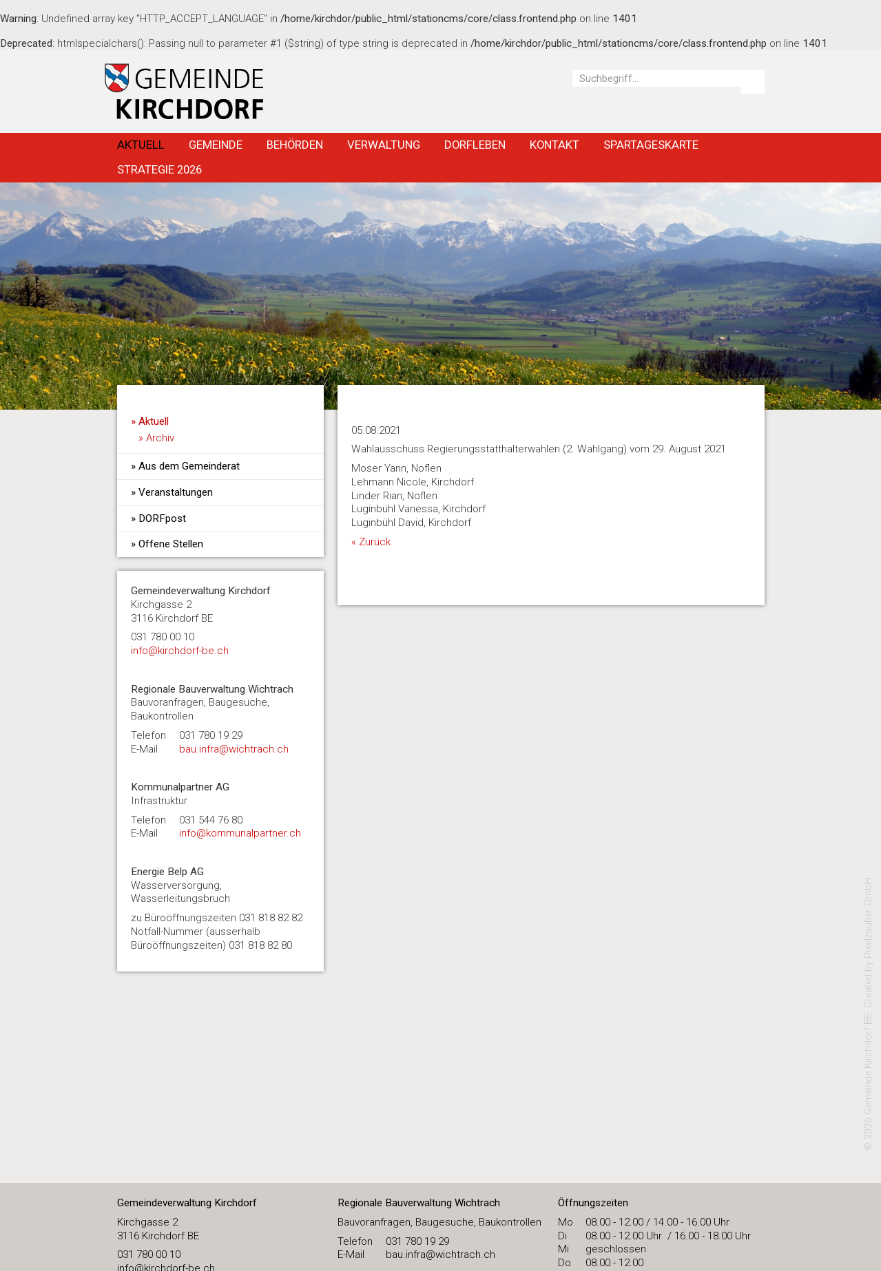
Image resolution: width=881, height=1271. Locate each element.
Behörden (295, 144)
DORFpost (162, 518)
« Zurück (371, 542)
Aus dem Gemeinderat (189, 466)
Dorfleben (475, 144)
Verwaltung (383, 144)
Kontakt (554, 144)
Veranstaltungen (175, 492)
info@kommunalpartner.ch (240, 833)
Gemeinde (215, 144)
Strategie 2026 (159, 169)
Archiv (160, 438)
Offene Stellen (170, 544)
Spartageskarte (650, 144)
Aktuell (141, 144)
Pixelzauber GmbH (868, 918)
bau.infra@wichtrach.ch (234, 749)
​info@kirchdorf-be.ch (180, 650)
